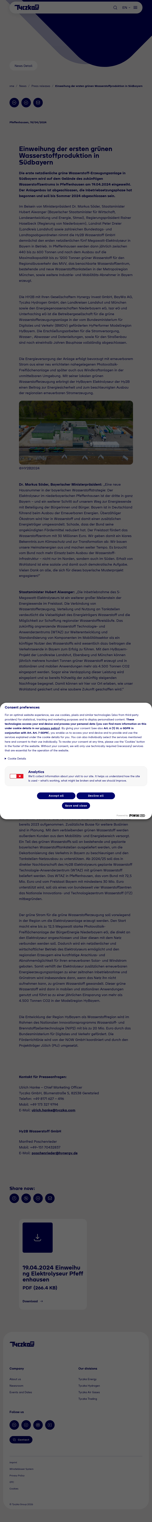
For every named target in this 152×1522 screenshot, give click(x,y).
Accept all (56, 795)
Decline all (96, 795)
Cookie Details (17, 758)
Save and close (76, 805)
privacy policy (49, 728)
